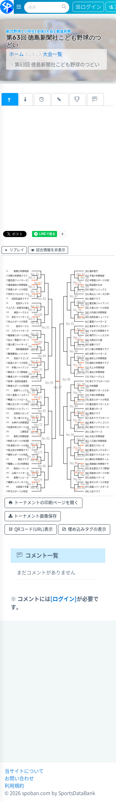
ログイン (88, 7)
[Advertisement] (57, 172)
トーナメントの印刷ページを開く (43, 503)
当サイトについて (24, 771)
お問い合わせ (19, 778)
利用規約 (14, 785)
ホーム (16, 54)
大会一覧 (52, 54)
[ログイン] (63, 599)
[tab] (10, 99)
